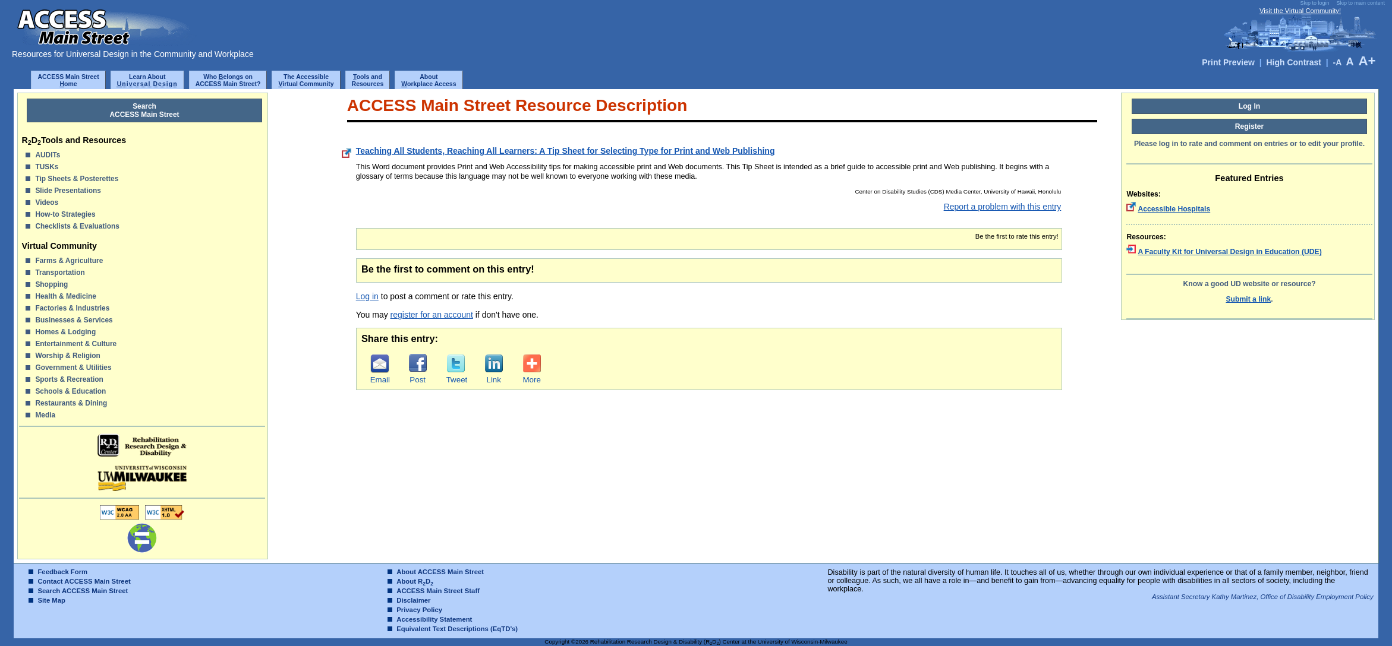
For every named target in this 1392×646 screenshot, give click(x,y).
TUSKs (46, 167)
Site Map (51, 600)
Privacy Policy (419, 609)
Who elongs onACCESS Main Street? (228, 80)
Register (1249, 126)
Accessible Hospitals (1174, 209)
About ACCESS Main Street (440, 571)
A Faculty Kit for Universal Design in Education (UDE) (1229, 252)
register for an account (431, 314)
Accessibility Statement (434, 619)
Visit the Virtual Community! (1300, 10)
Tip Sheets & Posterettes (76, 179)
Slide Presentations (67, 190)
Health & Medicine (65, 296)
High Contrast (1293, 62)
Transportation (59, 272)
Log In (1250, 106)
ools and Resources (368, 80)
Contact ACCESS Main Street (83, 581)
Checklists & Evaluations (77, 226)
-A (1337, 62)
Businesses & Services (73, 320)
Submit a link (1248, 299)
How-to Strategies (65, 214)
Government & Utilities (73, 367)
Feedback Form (62, 571)
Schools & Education (70, 391)
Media (45, 415)
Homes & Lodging (65, 332)
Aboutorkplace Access (428, 80)
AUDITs (47, 155)
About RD (414, 581)
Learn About (147, 80)
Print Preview (1228, 62)
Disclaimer (413, 600)
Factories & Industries (72, 308)
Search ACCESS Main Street (82, 590)
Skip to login (1314, 3)
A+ (1366, 60)
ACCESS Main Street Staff (438, 590)
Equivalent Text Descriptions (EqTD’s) (457, 628)
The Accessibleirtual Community (305, 80)
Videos (46, 202)
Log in (367, 296)
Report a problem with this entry (1003, 206)
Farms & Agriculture (69, 260)
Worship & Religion (67, 356)
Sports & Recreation (69, 379)
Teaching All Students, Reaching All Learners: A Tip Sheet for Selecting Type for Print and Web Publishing (565, 151)
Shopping (51, 284)
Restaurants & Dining (71, 403)
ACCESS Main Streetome (68, 80)
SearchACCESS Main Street (144, 110)
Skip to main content (1360, 3)
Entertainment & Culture (75, 344)
